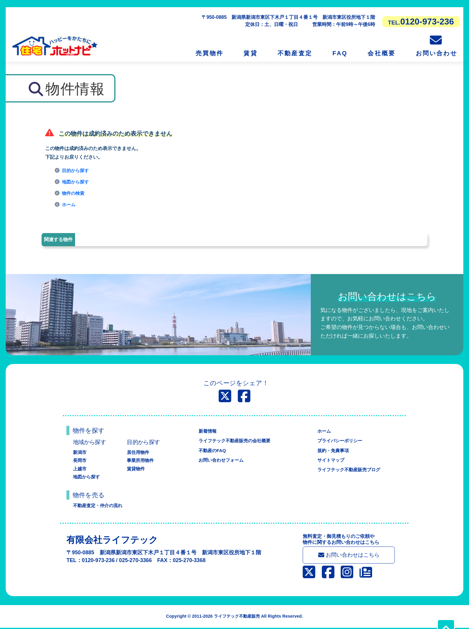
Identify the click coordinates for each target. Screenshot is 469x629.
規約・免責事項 (332, 450)
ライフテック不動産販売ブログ (348, 469)
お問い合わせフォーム (220, 460)
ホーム (69, 204)
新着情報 (205, 431)
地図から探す (76, 181)
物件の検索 (74, 193)
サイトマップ (329, 460)
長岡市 (80, 460)
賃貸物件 (136, 468)
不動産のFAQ (210, 450)
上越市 (80, 468)
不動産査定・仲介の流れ (99, 505)
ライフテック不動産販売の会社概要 (234, 440)
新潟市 (80, 452)
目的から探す (76, 170)
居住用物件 (139, 452)
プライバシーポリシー (339, 440)
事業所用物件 (141, 460)
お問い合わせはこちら (349, 556)
